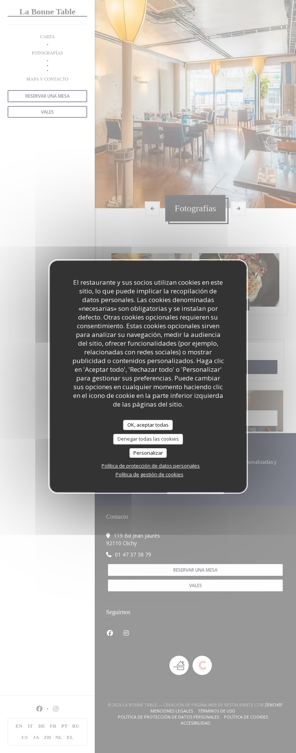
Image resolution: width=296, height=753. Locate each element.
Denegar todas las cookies (148, 438)
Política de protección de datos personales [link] (151, 465)
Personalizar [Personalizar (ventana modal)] (148, 452)
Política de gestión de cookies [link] (149, 474)
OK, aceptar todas (148, 424)
